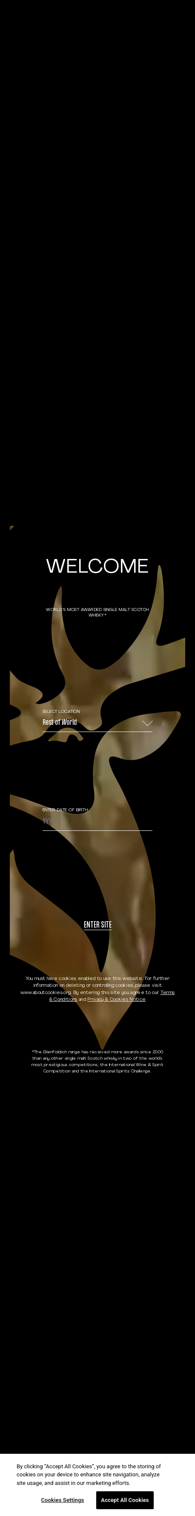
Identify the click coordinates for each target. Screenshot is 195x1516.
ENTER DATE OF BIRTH (65, 810)
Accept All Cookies (125, 1500)
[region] (97, 1485)
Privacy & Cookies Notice (116, 999)
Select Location (61, 711)
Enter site (98, 926)
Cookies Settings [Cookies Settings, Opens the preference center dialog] (62, 1500)
